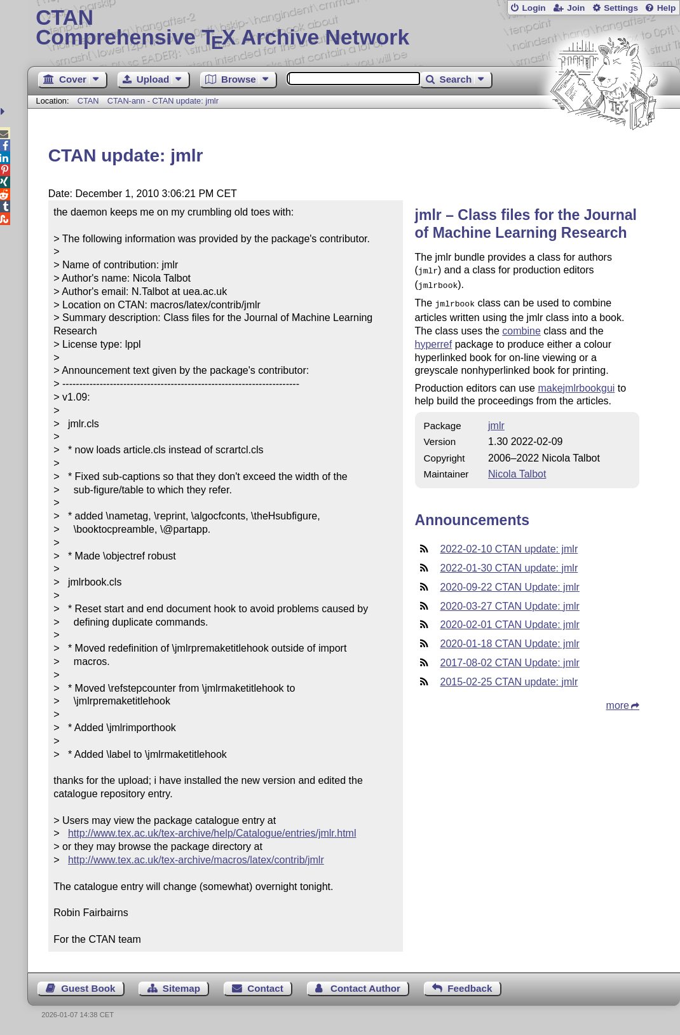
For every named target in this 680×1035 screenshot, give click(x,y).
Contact (265, 988)
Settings (621, 8)
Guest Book (88, 988)
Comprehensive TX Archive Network (354, 28)
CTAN (88, 101)
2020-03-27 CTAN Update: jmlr (510, 602)
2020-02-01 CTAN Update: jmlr (510, 620)
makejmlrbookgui (576, 384)
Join (576, 8)
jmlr (496, 421)
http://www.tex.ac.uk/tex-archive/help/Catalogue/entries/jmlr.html (212, 833)
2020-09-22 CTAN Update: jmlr (510, 583)
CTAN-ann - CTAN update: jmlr (163, 101)
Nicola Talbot (517, 470)
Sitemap (181, 988)
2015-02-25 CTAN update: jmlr (509, 678)
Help (666, 8)
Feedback (469, 988)
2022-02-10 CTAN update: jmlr (509, 545)
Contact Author (365, 988)
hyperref (433, 340)
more (617, 701)
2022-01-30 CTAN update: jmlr (509, 564)
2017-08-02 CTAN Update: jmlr (510, 659)
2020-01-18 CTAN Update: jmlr (510, 639)
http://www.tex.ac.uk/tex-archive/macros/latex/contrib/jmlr (196, 859)
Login (533, 8)
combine (521, 327)
